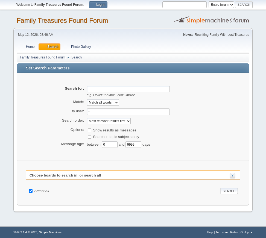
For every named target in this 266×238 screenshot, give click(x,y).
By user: (77, 111)
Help (210, 232)
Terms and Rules (227, 232)
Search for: (74, 88)
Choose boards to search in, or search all (65, 175)
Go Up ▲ (247, 232)
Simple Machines (50, 232)
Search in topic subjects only (116, 136)
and (121, 144)
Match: (78, 102)
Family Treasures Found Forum (62, 20)
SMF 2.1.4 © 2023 (25, 232)
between (94, 144)
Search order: (73, 120)
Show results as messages (114, 130)
